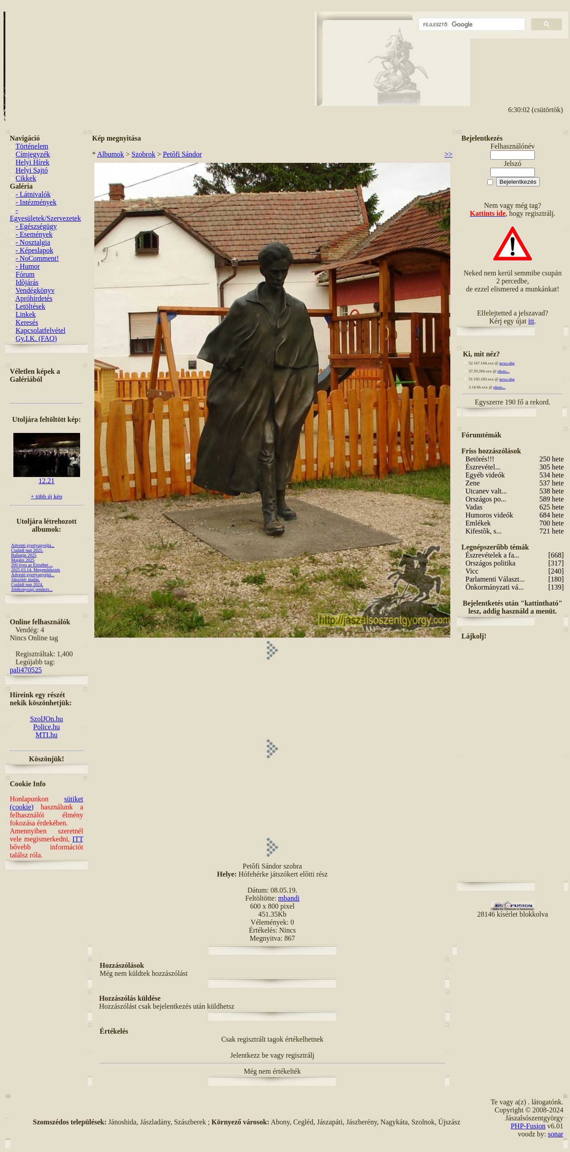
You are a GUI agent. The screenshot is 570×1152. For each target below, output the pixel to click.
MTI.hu (46, 735)
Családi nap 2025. (27, 550)
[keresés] (471, 24)
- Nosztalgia (33, 242)
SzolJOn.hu (46, 719)
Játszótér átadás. (25, 579)
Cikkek (26, 178)
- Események (34, 234)
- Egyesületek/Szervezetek (45, 214)
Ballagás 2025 (23, 555)
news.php (506, 363)
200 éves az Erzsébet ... (32, 564)
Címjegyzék (33, 154)
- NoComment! (37, 258)
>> (449, 154)
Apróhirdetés (34, 298)
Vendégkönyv (35, 290)
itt (531, 321)
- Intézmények (36, 202)
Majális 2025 (23, 560)
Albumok (110, 154)
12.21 (46, 478)
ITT (77, 839)
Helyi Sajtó (32, 170)
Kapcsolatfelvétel (40, 330)
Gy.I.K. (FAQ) (36, 338)
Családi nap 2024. (27, 584)
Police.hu (46, 727)
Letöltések (30, 306)
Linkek (26, 314)
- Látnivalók (33, 194)
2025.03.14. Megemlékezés (35, 569)
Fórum (25, 274)
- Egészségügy (36, 226)
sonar (555, 1134)
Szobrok (143, 154)
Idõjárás (27, 282)
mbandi (288, 898)
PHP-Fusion (528, 1126)
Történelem (32, 146)
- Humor (28, 266)
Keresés (27, 322)
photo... (503, 371)
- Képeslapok (34, 250)
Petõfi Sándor (182, 154)
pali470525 (26, 670)
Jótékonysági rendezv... (32, 589)
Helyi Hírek (32, 162)
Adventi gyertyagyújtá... (32, 545)
